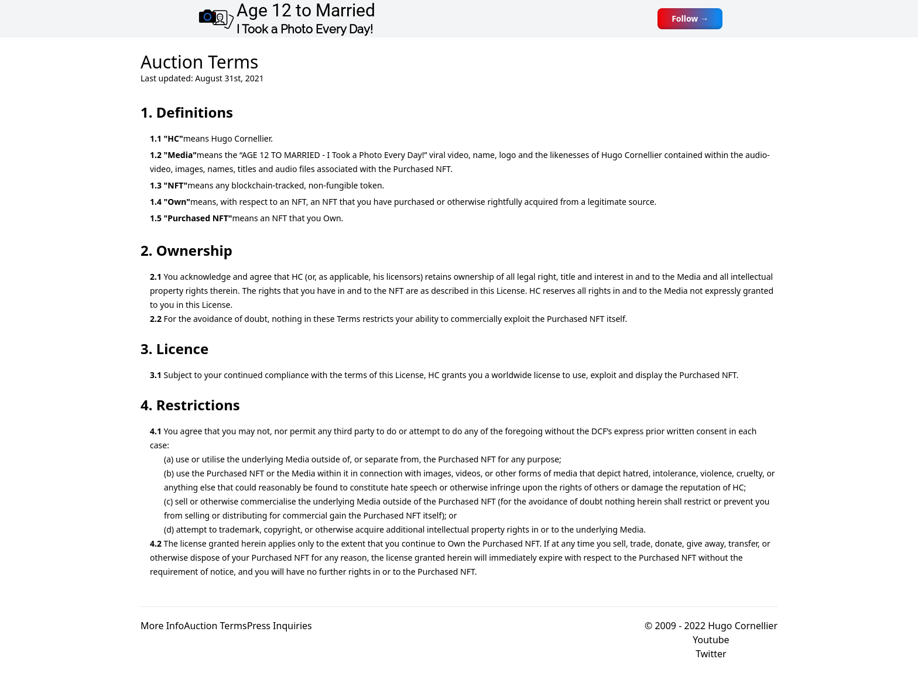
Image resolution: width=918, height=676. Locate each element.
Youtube (711, 639)
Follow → (690, 18)
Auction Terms (215, 625)
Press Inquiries (279, 625)
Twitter (711, 653)
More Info (162, 625)
